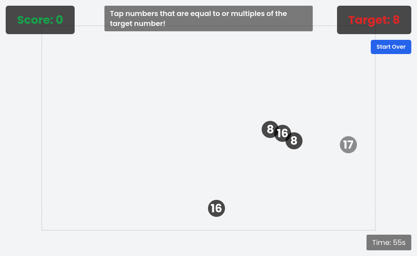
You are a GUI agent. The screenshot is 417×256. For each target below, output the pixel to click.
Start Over (391, 47)
